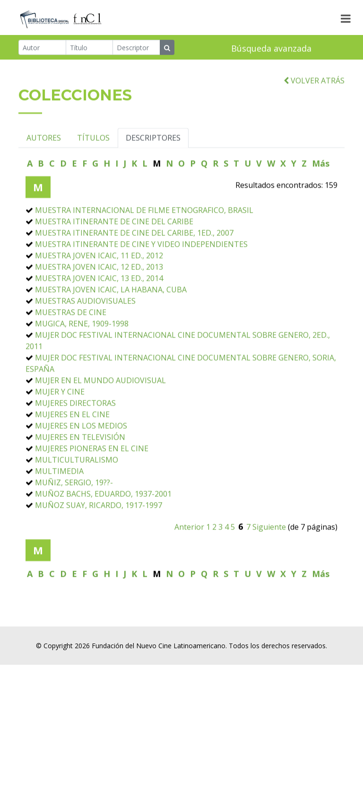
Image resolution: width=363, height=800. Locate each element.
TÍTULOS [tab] (93, 171)
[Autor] (42, 48)
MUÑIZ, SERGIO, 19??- (74, 516)
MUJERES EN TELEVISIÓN (80, 471)
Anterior (189, 561)
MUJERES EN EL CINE (72, 448)
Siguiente (269, 561)
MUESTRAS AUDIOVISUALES (85, 335)
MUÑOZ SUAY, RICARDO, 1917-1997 (98, 539)
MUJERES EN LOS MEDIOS (81, 459)
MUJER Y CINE (60, 425)
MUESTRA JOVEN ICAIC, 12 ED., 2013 (99, 301)
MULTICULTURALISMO (76, 493)
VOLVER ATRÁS (314, 114)
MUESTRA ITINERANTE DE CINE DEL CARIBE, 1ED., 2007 (134, 266)
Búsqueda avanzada (271, 49)
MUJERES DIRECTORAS (75, 437)
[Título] (89, 48)
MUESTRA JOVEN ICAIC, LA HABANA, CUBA (111, 323)
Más (320, 197)
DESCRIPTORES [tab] (153, 171)
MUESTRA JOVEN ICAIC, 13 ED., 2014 (99, 312)
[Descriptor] (136, 48)
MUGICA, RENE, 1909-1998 (82, 357)
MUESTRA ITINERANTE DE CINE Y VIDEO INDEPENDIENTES (141, 278)
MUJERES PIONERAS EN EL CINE (91, 482)
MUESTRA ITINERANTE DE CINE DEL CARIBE (114, 255)
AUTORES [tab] (43, 171)
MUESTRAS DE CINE (70, 346)
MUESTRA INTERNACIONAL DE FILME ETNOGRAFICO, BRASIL (144, 244)
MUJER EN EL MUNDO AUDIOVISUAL (100, 414)
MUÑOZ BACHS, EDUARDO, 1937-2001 (103, 527)
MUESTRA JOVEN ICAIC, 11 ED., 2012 (99, 289)
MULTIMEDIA (59, 505)
